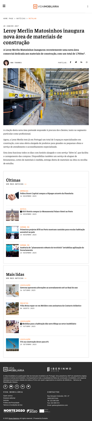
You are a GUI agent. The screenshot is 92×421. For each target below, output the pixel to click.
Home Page (8, 18)
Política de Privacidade (11, 403)
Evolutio (45, 418)
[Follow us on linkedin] (23, 387)
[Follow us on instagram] (17, 387)
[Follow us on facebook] (5, 387)
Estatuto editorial (9, 398)
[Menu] (4, 6)
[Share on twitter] (76, 63)
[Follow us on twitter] (28, 387)
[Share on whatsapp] (87, 63)
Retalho (32, 18)
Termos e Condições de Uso (12, 405)
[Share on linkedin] (81, 63)
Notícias (21, 18)
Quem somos (8, 396)
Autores (6, 400)
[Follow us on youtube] (11, 387)
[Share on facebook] (71, 63)
